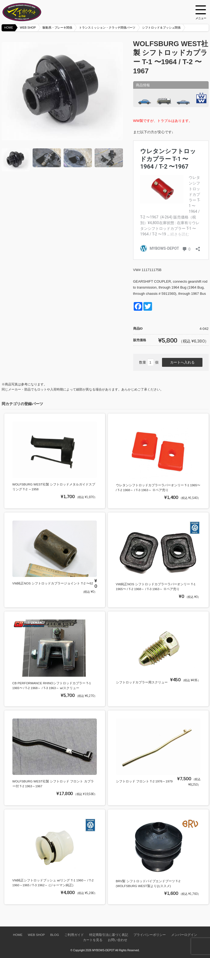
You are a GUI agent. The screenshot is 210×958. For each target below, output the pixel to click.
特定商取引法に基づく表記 (108, 934)
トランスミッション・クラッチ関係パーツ (107, 27)
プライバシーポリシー (149, 934)
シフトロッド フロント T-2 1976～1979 (144, 781)
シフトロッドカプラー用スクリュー (142, 682)
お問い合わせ (117, 940)
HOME (8, 27)
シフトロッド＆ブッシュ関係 (161, 27)
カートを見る (92, 940)
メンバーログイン (184, 934)
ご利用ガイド (74, 934)
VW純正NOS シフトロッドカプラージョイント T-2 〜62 (52, 583)
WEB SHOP (28, 27)
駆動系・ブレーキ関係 (57, 27)
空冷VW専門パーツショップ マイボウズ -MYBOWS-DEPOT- (29, 12)
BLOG (54, 934)
